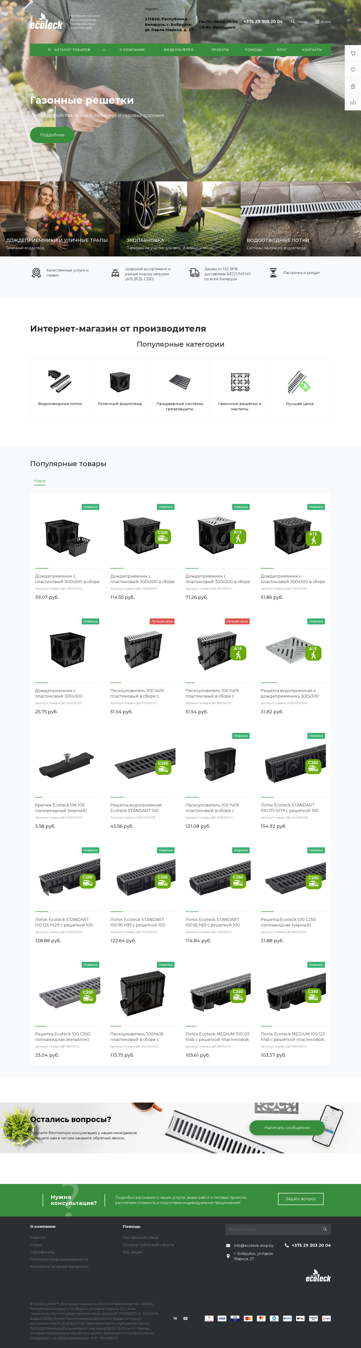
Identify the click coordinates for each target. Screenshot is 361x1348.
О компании (43, 1226)
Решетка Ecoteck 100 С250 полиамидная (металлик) (62, 1037)
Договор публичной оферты (148, 1245)
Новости (38, 1237)
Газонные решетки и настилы (239, 406)
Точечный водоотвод (120, 403)
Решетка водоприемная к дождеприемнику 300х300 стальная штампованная (290, 696)
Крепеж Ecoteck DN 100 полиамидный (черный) (61, 808)
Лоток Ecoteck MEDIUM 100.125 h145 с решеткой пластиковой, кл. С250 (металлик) (218, 1039)
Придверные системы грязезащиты (179, 406)
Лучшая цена (299, 403)
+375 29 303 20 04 (263, 21)
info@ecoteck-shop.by (254, 1245)
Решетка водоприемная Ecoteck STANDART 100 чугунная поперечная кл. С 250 (142, 811)
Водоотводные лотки (60, 403)
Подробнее (52, 134)
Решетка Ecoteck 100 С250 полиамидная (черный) (288, 922)
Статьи (36, 1245)
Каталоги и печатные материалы (59, 1266)
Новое (40, 481)
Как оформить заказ (141, 1237)
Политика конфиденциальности (59, 1259)
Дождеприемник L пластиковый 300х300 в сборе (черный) (67, 582)
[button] (41, 568)
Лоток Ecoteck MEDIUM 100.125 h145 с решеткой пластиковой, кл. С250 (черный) (293, 1039)
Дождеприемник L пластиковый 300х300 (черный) (58, 696)
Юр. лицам (132, 1252)
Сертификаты (42, 1252)
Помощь (131, 1226)
